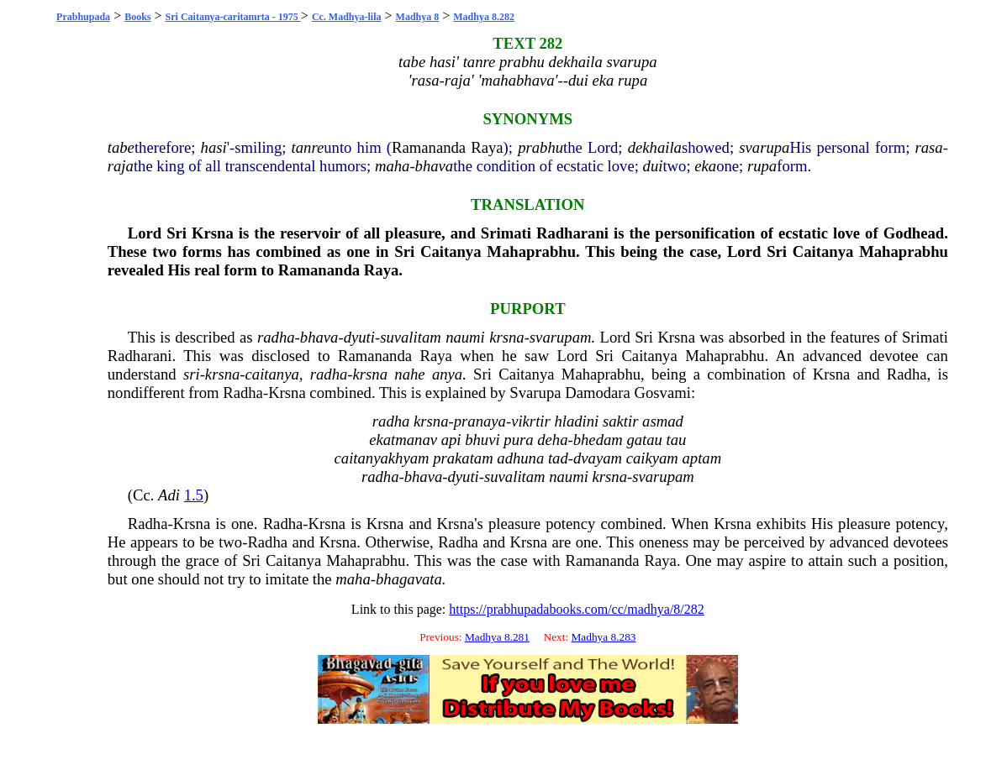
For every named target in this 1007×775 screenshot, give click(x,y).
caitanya (272, 374)
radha (276, 337)
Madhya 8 (418, 17)
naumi (465, 337)
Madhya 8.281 (497, 637)
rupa (762, 166)
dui (653, 166)
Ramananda (429, 147)
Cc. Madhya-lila (347, 17)
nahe (409, 374)
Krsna (213, 233)
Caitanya (451, 251)
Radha (907, 374)
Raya (487, 147)
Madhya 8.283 (603, 637)
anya (447, 374)
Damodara (597, 392)
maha (392, 166)
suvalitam (410, 337)
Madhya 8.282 (483, 17)
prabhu (540, 147)
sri (191, 374)
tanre (308, 147)
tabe (121, 147)
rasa (929, 147)
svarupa (764, 147)
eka (705, 166)
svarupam (561, 337)
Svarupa (535, 392)
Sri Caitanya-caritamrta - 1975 (233, 17)
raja (121, 166)
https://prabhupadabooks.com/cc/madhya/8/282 (576, 609)
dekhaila (655, 147)
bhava (434, 166)
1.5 (193, 495)
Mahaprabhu (531, 251)
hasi (214, 147)
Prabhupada (83, 17)
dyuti (359, 337)
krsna (506, 337)
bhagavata (409, 579)
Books (137, 17)
